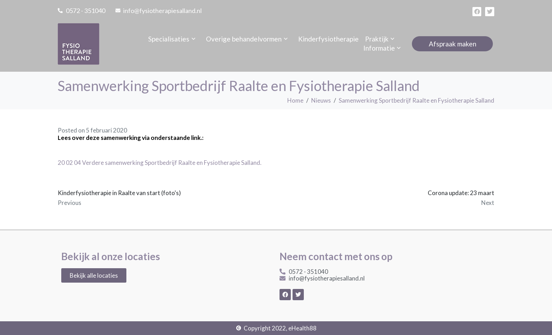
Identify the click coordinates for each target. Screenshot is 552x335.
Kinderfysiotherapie (328, 39)
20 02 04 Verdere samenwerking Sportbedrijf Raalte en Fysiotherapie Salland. (160, 162)
